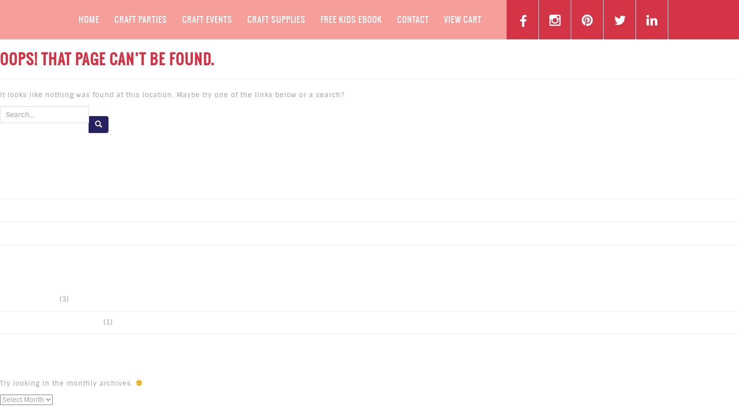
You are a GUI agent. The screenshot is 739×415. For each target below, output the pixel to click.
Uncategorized (32, 299)
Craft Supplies (276, 19)
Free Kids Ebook (351, 19)
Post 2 (17, 210)
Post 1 (17, 233)
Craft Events (207, 19)
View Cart (463, 19)
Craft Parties (140, 19)
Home (89, 19)
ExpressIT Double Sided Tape (54, 322)
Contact (413, 19)
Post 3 (17, 187)
